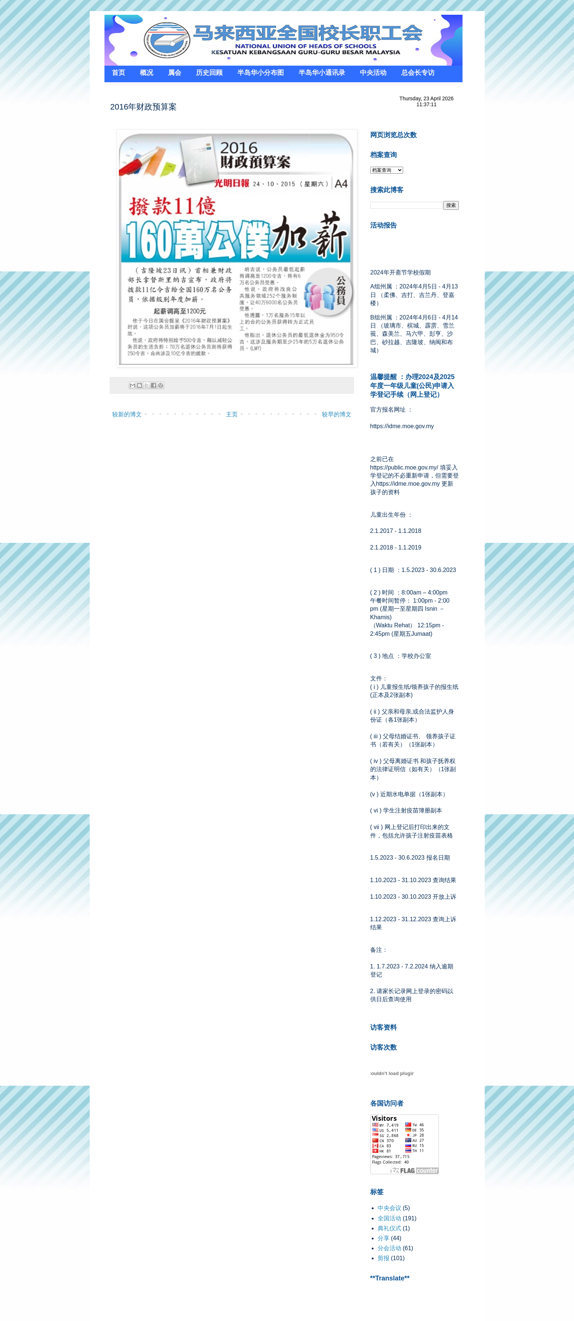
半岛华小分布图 (260, 72)
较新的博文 (127, 414)
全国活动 (389, 1218)
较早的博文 (336, 414)
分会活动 (389, 1248)
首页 (118, 72)
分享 (383, 1238)
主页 (232, 414)
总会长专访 (417, 72)
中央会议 (389, 1208)
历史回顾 (209, 72)
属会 (174, 72)
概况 (146, 72)
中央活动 (373, 72)
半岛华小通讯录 (322, 72)
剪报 (383, 1258)
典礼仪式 (389, 1228)
